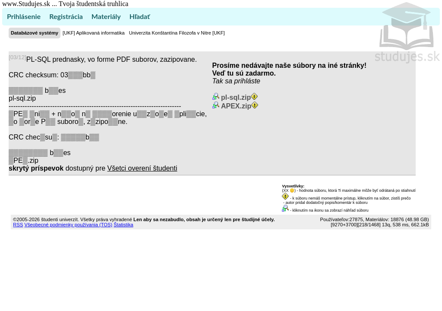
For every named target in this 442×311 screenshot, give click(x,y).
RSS (18, 224)
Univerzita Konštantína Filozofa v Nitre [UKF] (177, 32)
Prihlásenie (24, 16)
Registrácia (66, 16)
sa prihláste (242, 81)
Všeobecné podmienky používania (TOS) (68, 224)
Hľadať (139, 16)
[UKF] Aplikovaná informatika (94, 32)
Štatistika (123, 224)
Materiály (106, 16)
